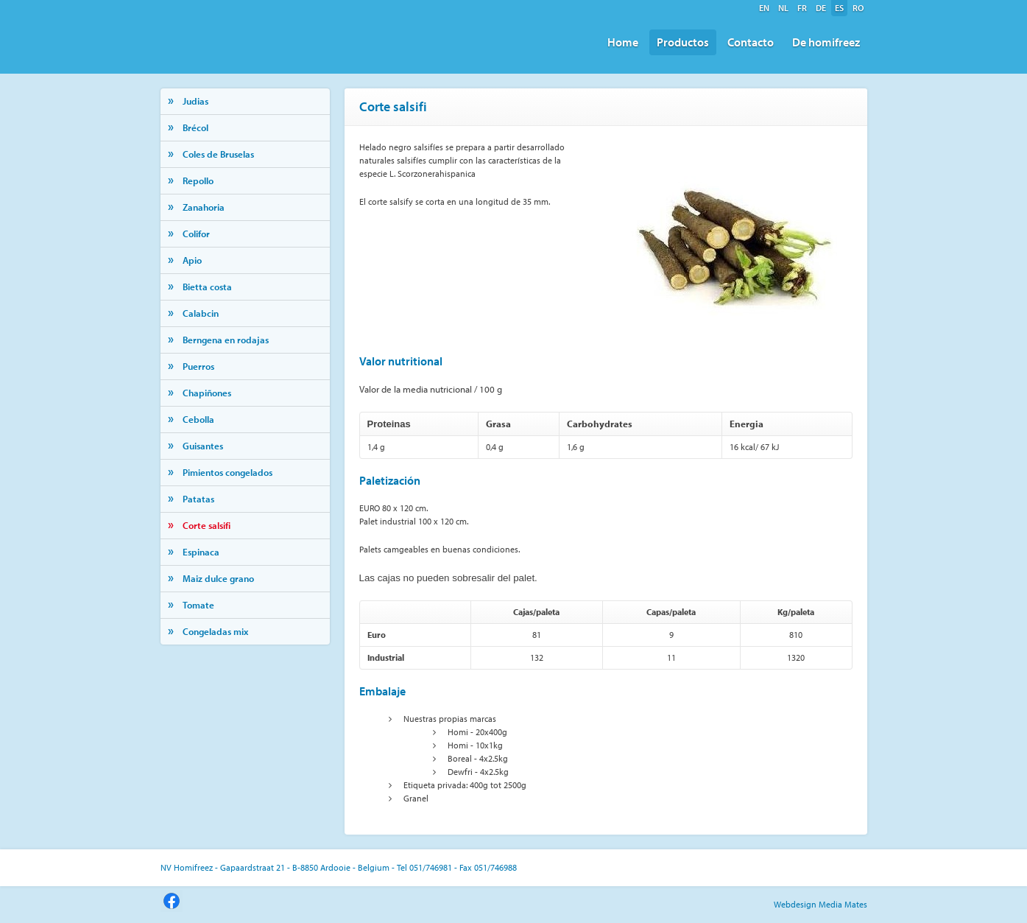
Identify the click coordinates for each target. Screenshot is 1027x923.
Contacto (750, 42)
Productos (683, 42)
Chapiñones (207, 393)
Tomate (198, 605)
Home (622, 42)
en (764, 7)
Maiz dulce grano (218, 578)
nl (783, 7)
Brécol (195, 127)
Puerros (198, 366)
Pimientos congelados (227, 472)
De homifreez (826, 42)
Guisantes (203, 446)
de (821, 7)
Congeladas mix (215, 631)
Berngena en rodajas (226, 339)
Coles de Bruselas (218, 154)
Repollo (198, 180)
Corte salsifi (206, 525)
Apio (192, 260)
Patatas (198, 499)
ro (858, 7)
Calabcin (201, 313)
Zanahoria (204, 207)
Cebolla (198, 419)
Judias (195, 101)
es (839, 7)
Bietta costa (207, 286)
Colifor (196, 233)
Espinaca (201, 552)
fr (802, 7)
